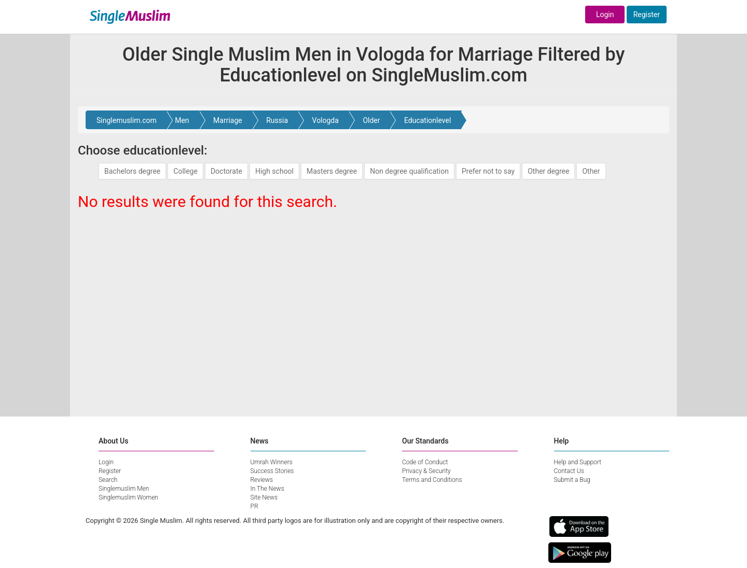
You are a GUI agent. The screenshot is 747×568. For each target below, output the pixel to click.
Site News (264, 497)
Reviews (262, 479)
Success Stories (272, 471)
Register (646, 14)
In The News (267, 488)
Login (605, 14)
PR (254, 506)
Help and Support (578, 462)
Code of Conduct (425, 462)
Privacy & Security (426, 471)
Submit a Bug (572, 479)
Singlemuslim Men (124, 488)
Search (108, 479)
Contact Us (569, 471)
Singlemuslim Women (128, 497)
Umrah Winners (272, 462)
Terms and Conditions (432, 479)
